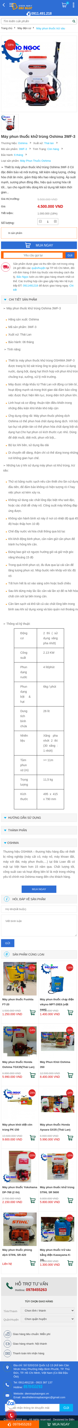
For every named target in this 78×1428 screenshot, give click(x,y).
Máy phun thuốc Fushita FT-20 (17, 1002)
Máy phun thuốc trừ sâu (50, 28)
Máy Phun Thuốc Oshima (35, 160)
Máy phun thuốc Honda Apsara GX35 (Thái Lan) (55, 1127)
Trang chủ (6, 28)
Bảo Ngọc (23, 276)
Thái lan (49, 143)
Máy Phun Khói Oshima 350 (55, 1064)
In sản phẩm (15, 233)
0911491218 (30, 285)
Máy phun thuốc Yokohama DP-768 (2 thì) (19, 1190)
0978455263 (36, 1290)
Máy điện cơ (24, 28)
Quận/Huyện (11, 1319)
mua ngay (39, 889)
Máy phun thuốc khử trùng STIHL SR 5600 (57, 1190)
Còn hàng (53, 149)
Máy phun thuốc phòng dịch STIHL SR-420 (17, 1252)
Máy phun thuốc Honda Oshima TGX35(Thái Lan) (18, 1064)
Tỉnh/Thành (10, 1311)
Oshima (22, 143)
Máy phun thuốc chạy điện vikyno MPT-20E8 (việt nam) (57, 1003)
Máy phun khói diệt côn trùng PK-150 (17, 1127)
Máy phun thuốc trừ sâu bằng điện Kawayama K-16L (55, 1253)
